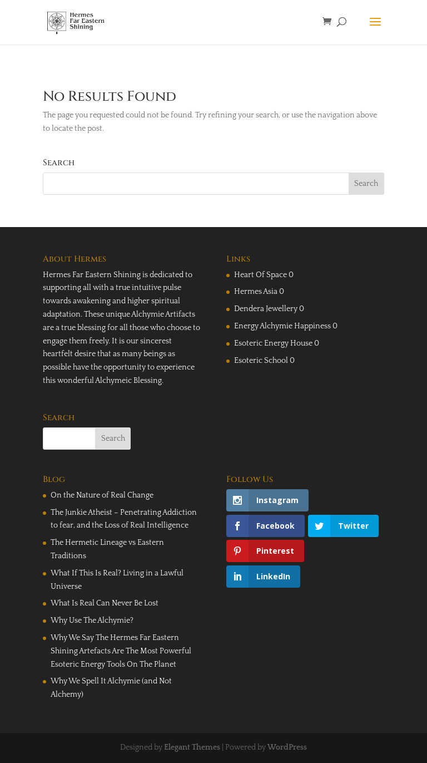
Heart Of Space (260, 274)
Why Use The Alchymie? (92, 620)
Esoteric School (261, 360)
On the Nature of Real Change (102, 495)
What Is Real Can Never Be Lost (104, 603)
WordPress (287, 747)
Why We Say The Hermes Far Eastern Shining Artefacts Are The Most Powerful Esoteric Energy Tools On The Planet (121, 651)
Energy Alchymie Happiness (282, 326)
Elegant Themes (192, 747)
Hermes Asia (255, 291)
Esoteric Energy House (273, 343)
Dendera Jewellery (265, 308)
